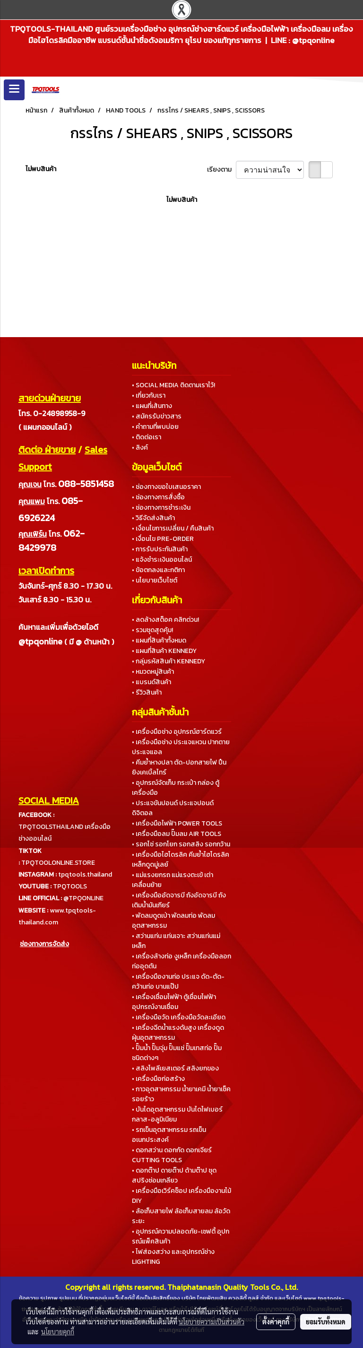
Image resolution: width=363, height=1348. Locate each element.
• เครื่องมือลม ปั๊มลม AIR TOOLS (176, 834)
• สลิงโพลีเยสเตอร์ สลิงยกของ (175, 1068)
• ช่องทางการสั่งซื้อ (158, 497)
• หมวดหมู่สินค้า (153, 672)
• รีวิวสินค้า (147, 692)
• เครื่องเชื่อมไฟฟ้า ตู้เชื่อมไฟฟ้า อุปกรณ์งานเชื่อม (174, 1002)
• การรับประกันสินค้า (160, 549)
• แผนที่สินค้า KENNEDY (164, 651)
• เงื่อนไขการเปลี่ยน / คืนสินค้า (173, 528)
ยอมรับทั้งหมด (326, 1321)
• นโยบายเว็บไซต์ (154, 580)
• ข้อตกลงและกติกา (158, 570)
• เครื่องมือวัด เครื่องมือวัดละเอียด (178, 1017)
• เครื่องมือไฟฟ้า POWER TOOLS (177, 823)
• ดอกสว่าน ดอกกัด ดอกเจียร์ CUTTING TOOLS (172, 1155)
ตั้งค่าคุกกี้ (275, 1321)
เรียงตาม (221, 169)
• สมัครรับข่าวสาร (157, 416)
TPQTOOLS (70, 886)
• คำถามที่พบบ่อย (155, 427)
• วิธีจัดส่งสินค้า (153, 518)
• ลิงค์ (140, 447)
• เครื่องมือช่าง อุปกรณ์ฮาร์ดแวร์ (177, 732)
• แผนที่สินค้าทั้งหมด (159, 640)
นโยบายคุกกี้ (57, 1331)
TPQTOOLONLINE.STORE (58, 863)
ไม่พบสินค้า (41, 169)
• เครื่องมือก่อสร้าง (158, 1079)
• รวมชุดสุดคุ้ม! (152, 630)
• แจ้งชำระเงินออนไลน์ (162, 560)
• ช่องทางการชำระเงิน (161, 508)
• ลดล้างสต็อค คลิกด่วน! (165, 620)
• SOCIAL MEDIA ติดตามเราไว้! (173, 385)
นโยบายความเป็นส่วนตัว (211, 1321)
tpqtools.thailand (85, 874)
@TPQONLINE (83, 898)
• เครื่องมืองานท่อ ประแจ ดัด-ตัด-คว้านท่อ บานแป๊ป (178, 981)
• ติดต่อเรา (146, 437)
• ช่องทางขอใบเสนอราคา (166, 487)
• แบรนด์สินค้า (151, 682)
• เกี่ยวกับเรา (148, 395)
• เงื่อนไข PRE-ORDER (163, 539)
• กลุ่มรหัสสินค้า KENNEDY (168, 661)
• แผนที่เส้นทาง (152, 406)
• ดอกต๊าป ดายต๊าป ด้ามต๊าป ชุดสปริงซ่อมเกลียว (174, 1175)
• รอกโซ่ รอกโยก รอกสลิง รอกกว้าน (181, 844)
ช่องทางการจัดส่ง (44, 944)
